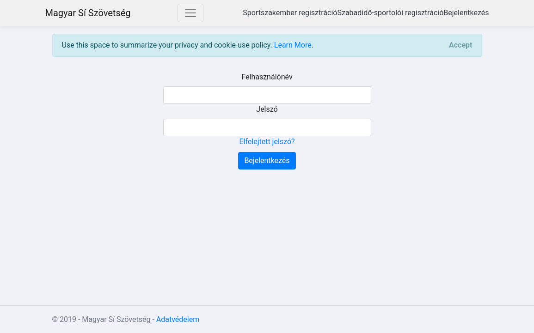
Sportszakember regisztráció (290, 12)
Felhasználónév (266, 77)
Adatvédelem (177, 319)
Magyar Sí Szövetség (88, 12)
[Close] (460, 45)
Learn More (293, 45)
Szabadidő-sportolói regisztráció (390, 12)
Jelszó (266, 109)
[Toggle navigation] (190, 13)
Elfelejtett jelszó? (267, 141)
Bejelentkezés (466, 12)
